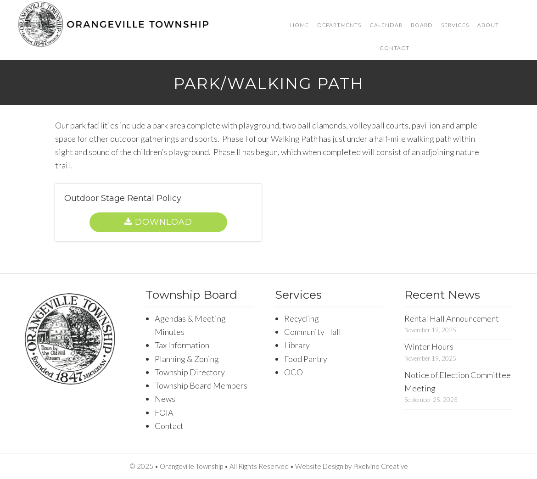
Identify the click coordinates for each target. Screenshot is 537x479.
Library (297, 345)
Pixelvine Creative (380, 466)
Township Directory (190, 372)
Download (163, 222)
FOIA (164, 412)
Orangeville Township (113, 25)
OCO (293, 372)
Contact (169, 426)
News (165, 399)
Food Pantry (305, 359)
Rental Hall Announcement (451, 318)
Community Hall (312, 332)
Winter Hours (428, 346)
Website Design (319, 466)
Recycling (301, 318)
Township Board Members (201, 385)
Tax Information (182, 345)
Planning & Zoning (187, 359)
